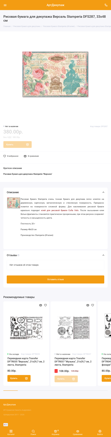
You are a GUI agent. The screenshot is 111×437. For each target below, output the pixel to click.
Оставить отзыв (55, 279)
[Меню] (5, 5)
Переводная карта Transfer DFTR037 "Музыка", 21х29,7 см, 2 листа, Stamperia (73, 361)
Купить (19, 378)
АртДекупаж (55, 5)
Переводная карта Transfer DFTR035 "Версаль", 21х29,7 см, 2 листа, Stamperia (25, 361)
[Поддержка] (106, 5)
